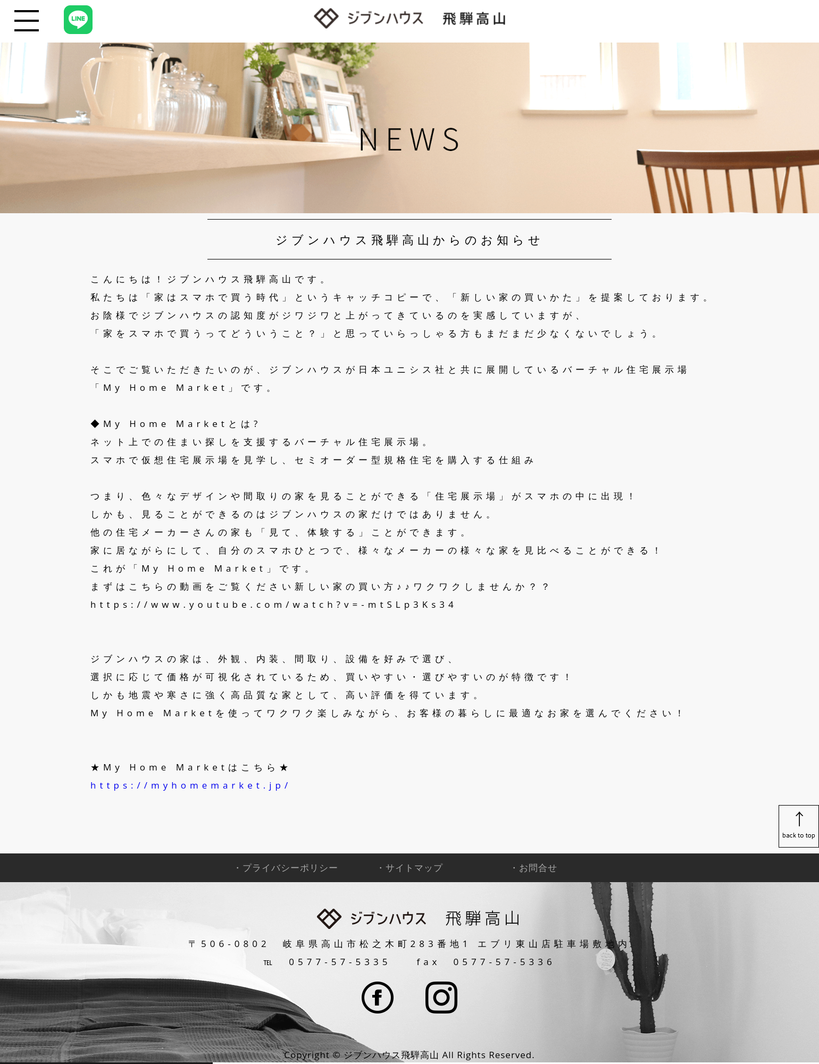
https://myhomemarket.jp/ (190, 785)
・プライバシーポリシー (285, 867)
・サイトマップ (409, 867)
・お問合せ (533, 867)
